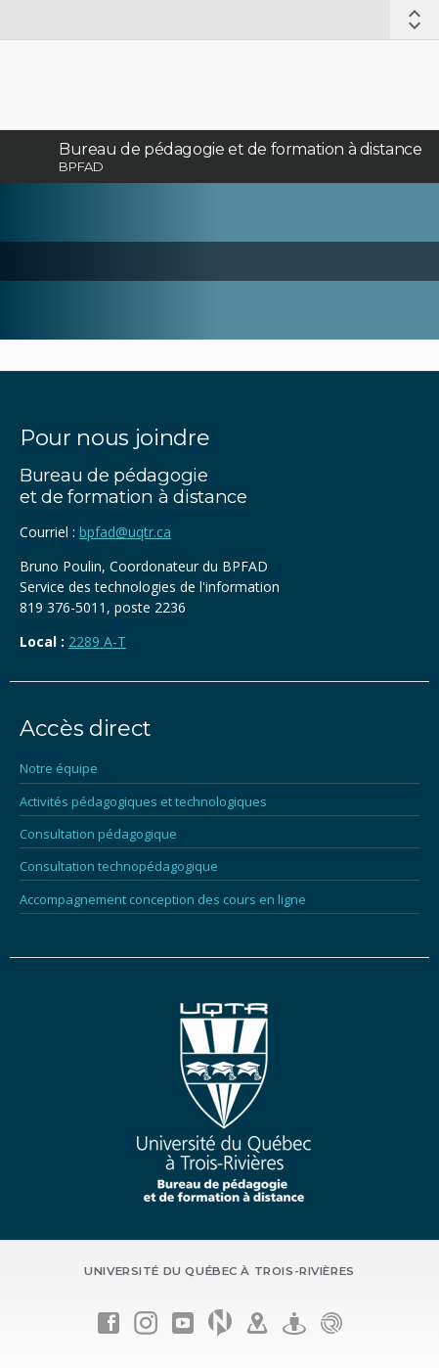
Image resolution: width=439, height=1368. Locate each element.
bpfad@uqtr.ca (125, 532)
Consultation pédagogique (98, 834)
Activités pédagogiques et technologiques (143, 801)
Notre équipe (59, 768)
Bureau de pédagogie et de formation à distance (240, 149)
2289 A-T (97, 641)
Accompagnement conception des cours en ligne (163, 899)
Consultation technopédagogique (119, 866)
